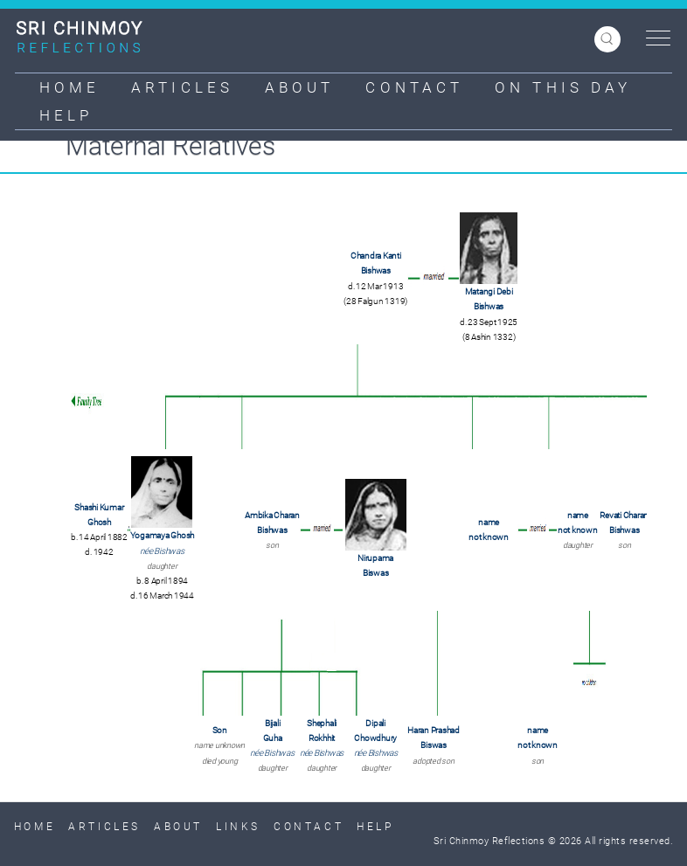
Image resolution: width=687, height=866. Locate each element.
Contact (414, 87)
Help (66, 115)
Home (69, 87)
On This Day (563, 87)
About (300, 87)
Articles (182, 87)
